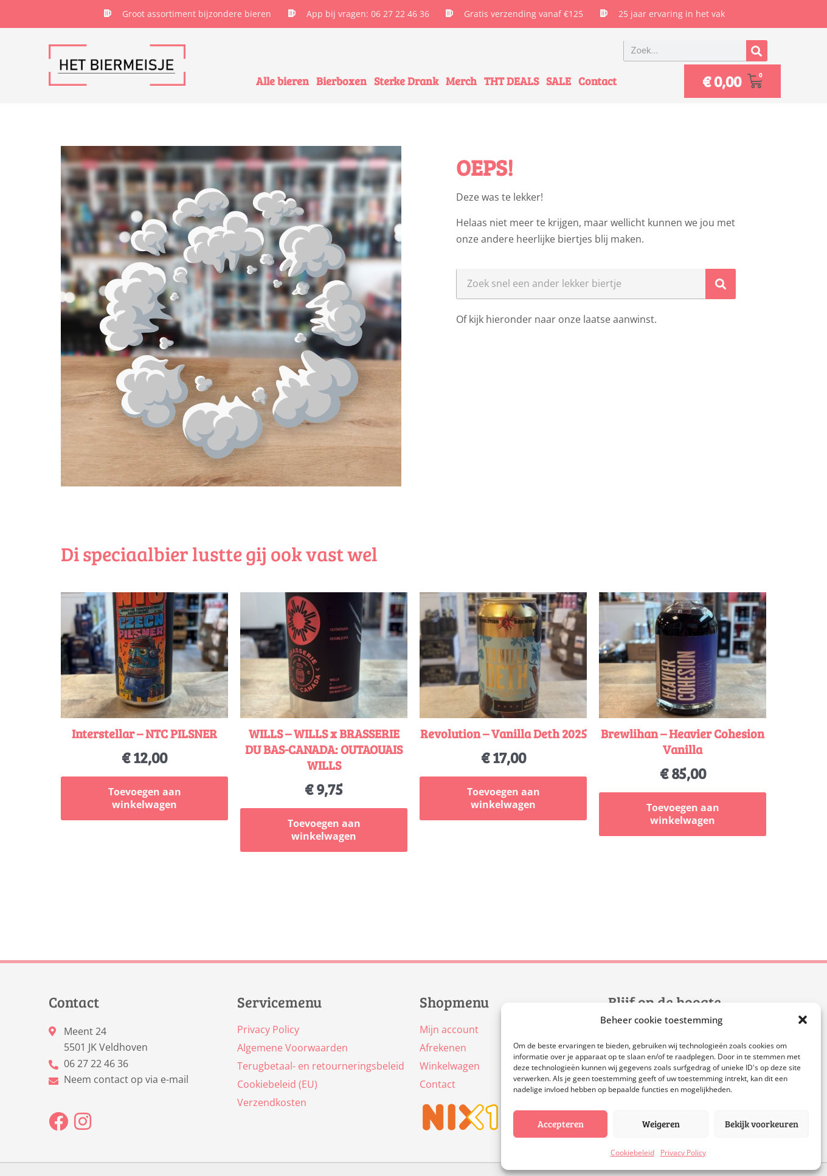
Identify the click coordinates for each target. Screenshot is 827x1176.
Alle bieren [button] (282, 81)
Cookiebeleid (632, 1152)
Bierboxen (341, 81)
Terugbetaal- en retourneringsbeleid (320, 1066)
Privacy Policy (683, 1152)
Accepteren (561, 1124)
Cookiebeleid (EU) (277, 1084)
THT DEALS (511, 81)
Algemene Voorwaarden (292, 1048)
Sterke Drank (406, 81)
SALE (558, 81)
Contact (597, 81)
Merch (461, 81)
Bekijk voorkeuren (761, 1124)
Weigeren (661, 1124)
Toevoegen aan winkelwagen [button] (144, 798)
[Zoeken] (756, 50)
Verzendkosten (271, 1102)
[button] (803, 1020)
